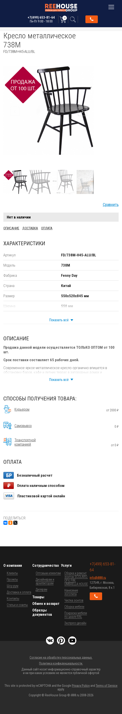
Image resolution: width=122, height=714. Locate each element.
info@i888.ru (98, 577)
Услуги (66, 565)
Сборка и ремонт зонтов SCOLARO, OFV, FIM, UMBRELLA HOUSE (76, 578)
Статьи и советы (17, 605)
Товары (38, 597)
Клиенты (12, 573)
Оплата (46, 228)
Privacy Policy (81, 685)
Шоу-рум (12, 586)
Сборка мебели (74, 606)
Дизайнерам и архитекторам (45, 581)
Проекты (12, 579)
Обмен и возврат (45, 603)
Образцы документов (42, 612)
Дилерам (41, 589)
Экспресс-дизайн (75, 623)
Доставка (30, 228)
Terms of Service (106, 685)
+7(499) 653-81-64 (41, 19)
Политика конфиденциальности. (61, 663)
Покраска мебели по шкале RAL (75, 614)
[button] (89, 57)
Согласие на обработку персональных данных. (61, 657)
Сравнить (111, 205)
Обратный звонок (92, 19)
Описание (11, 228)
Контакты (13, 598)
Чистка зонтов (73, 600)
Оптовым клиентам (48, 573)
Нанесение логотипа (71, 592)
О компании (12, 565)
